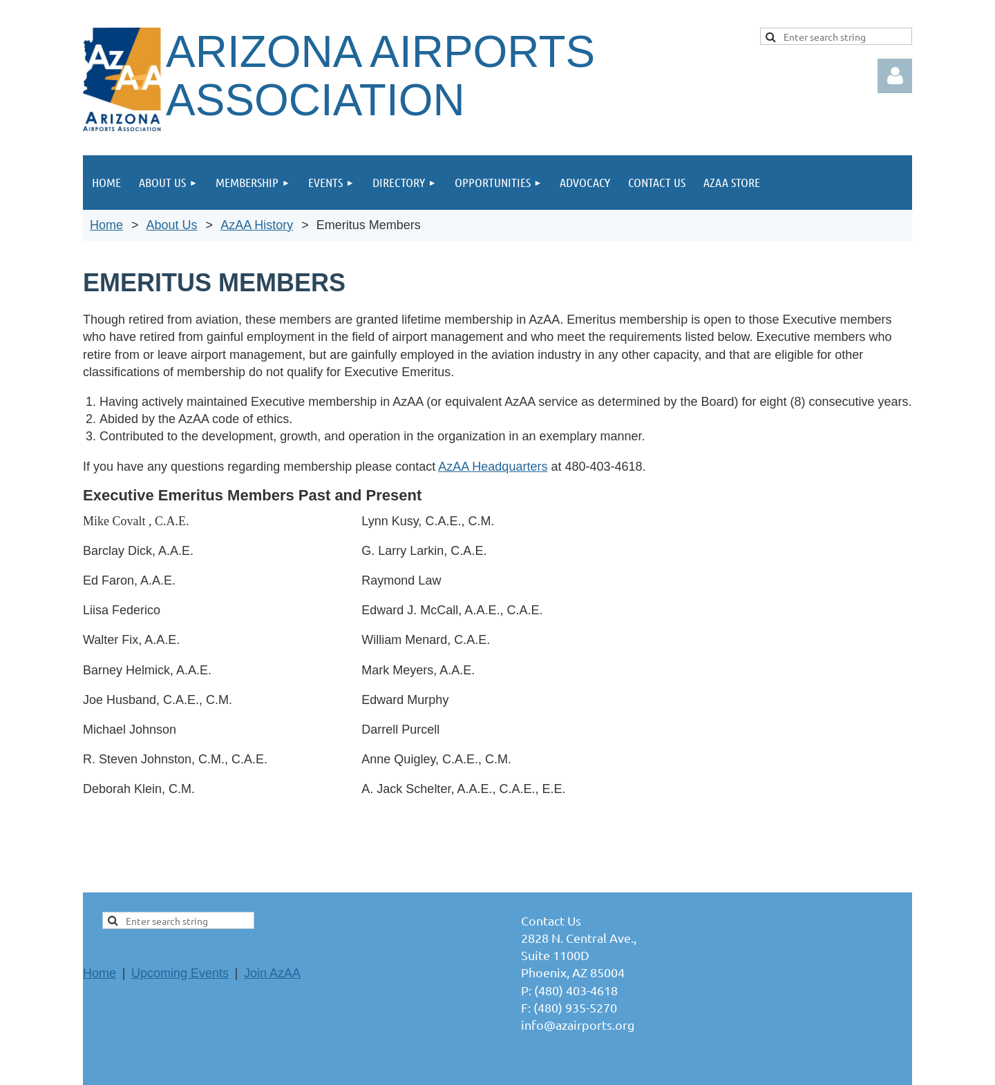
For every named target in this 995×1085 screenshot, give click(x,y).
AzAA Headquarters (492, 466)
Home (106, 225)
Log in (895, 76)
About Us (172, 225)
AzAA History (256, 225)
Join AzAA (272, 973)
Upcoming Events (180, 973)
